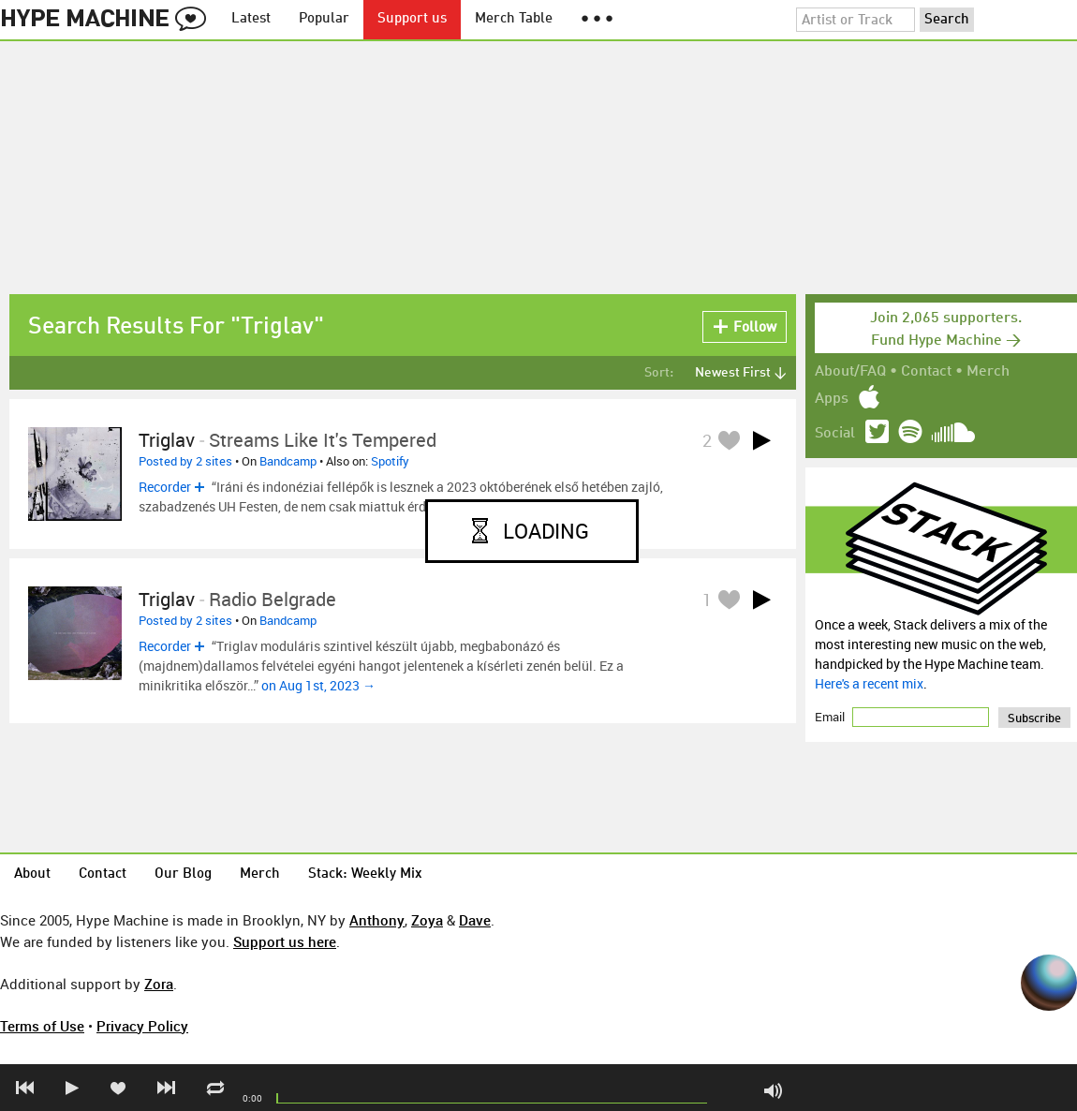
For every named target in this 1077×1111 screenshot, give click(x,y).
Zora (158, 983)
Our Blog (183, 874)
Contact (926, 371)
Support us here (284, 941)
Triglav (167, 439)
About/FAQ (850, 371)
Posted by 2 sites (185, 460)
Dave (475, 920)
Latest (251, 19)
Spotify (390, 460)
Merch (988, 371)
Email (831, 716)
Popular (324, 19)
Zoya (427, 920)
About (32, 874)
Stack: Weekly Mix (365, 874)
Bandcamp (288, 460)
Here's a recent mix (869, 683)
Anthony (377, 920)
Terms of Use (42, 1025)
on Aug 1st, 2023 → (318, 685)
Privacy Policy (142, 1025)
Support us (412, 19)
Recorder (165, 487)
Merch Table (514, 19)
